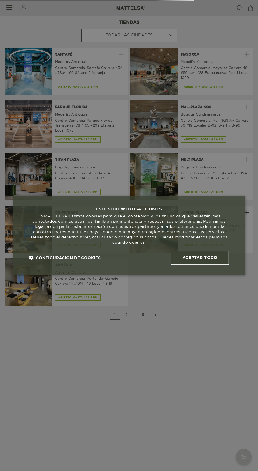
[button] (65, 258)
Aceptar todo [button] (199, 257)
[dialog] (129, 235)
